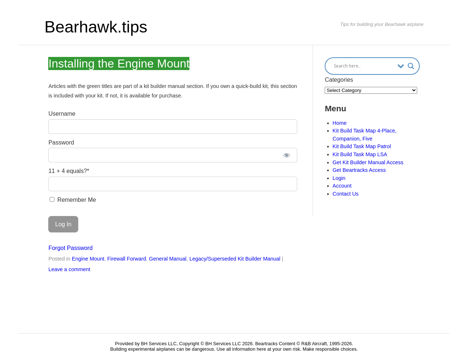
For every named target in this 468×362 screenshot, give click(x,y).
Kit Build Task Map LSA (360, 154)
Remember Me (73, 200)
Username (61, 114)
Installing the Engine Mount (118, 63)
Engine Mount (88, 259)
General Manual (167, 259)
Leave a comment (69, 269)
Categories (339, 80)
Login (339, 178)
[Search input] (363, 66)
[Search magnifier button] (411, 66)
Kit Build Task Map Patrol (362, 146)
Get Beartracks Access (359, 170)
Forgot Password (70, 248)
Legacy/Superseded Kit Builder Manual (234, 259)
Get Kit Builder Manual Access (368, 162)
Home (340, 123)
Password (61, 142)
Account (342, 186)
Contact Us (346, 194)
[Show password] (286, 155)
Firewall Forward (126, 259)
